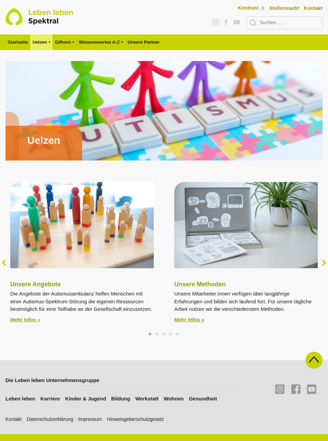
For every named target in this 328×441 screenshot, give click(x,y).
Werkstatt (147, 398)
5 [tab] (177, 334)
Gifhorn (63, 42)
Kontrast (251, 8)
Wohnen (174, 398)
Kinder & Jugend (85, 398)
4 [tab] (170, 334)
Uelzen (40, 42)
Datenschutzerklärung (50, 419)
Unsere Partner (144, 42)
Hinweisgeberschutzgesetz (135, 419)
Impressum (90, 419)
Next (322, 262)
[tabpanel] (164, 111)
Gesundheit (203, 398)
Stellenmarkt (284, 8)
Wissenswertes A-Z (99, 42)
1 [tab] (150, 334)
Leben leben (20, 398)
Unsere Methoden (200, 284)
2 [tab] (157, 334)
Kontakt (313, 8)
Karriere (50, 398)
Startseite (18, 42)
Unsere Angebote (35, 284)
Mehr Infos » (25, 319)
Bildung (120, 398)
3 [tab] (164, 334)
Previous (5, 262)
